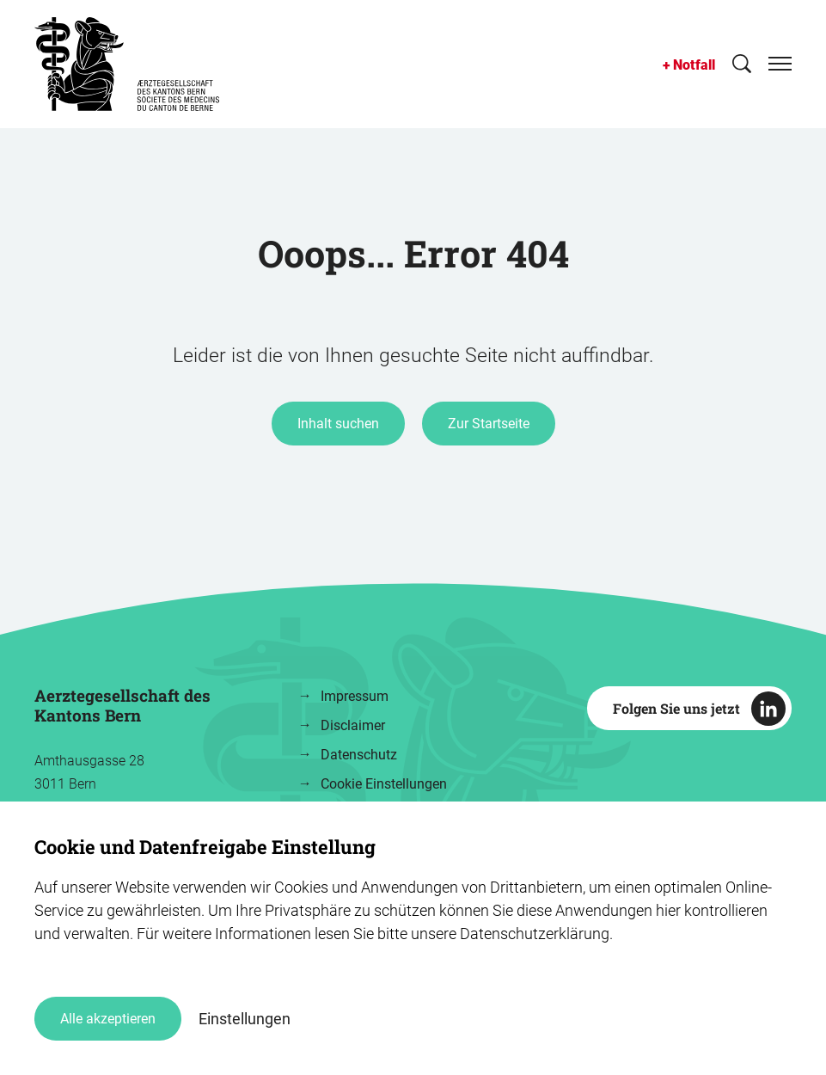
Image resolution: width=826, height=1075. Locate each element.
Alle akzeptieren (108, 1018)
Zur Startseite (488, 423)
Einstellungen (245, 1019)
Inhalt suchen (338, 423)
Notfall (694, 65)
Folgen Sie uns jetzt (676, 708)
